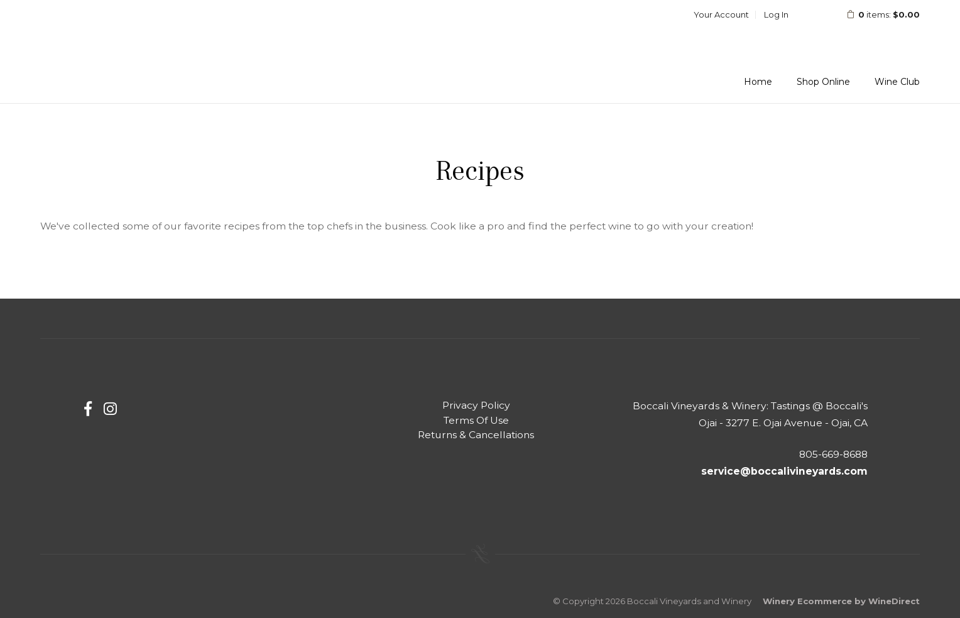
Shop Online (823, 81)
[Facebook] (88, 409)
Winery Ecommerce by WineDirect (841, 601)
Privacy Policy (476, 405)
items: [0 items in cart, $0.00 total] (875, 14)
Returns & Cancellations (476, 435)
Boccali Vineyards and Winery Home (122, 47)
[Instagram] (110, 409)
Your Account (721, 14)
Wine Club (897, 81)
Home (758, 81)
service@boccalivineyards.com (784, 471)
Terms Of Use (476, 420)
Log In (776, 14)
